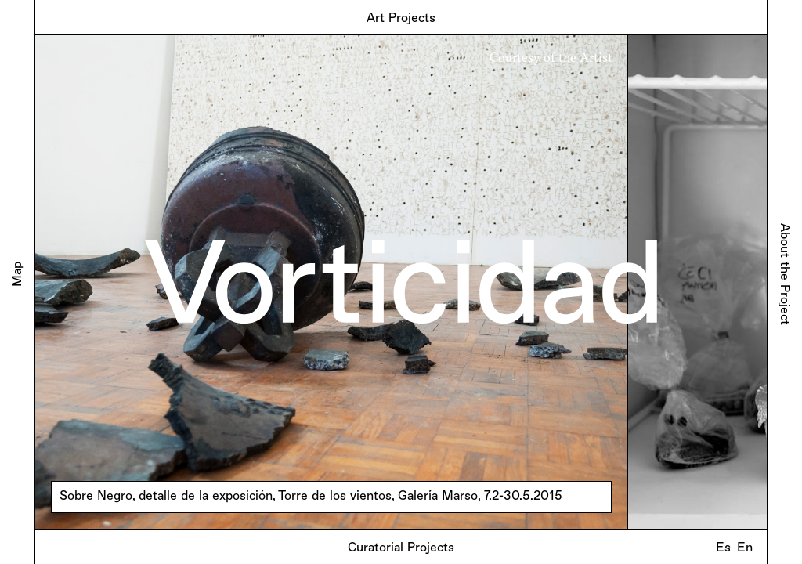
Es (723, 548)
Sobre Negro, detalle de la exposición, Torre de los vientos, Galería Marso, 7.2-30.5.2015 (311, 496)
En (745, 548)
